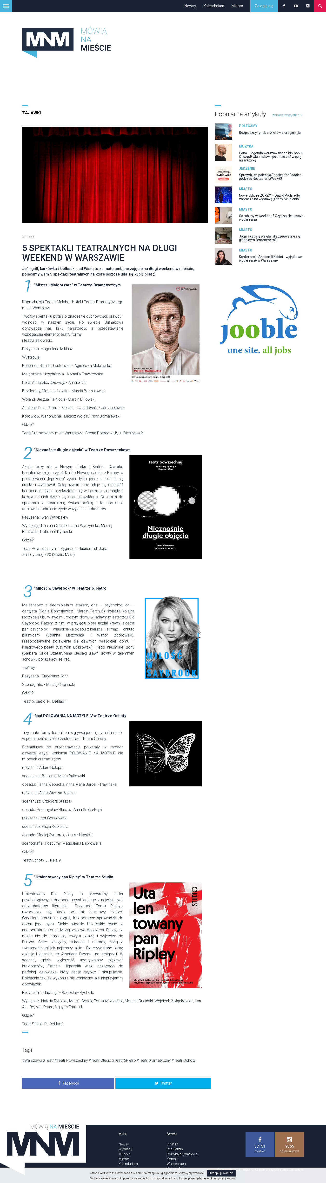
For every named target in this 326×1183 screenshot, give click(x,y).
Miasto (237, 6)
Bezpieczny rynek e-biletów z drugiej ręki (270, 133)
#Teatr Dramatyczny (154, 1060)
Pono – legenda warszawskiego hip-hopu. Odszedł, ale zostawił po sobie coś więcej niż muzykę (270, 156)
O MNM (172, 1144)
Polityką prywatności (191, 1173)
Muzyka (246, 146)
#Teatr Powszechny (71, 1060)
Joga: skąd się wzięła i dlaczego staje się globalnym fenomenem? (269, 238)
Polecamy (248, 126)
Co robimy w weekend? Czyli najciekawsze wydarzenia (271, 217)
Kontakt (173, 1159)
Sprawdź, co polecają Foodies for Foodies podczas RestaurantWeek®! (270, 176)
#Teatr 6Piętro (124, 1060)
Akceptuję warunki (221, 1173)
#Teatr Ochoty (184, 1060)
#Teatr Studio (100, 1060)
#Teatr (48, 1060)
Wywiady (125, 1149)
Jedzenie (247, 168)
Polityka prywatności (182, 1154)
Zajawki (31, 112)
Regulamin (175, 1149)
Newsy (190, 6)
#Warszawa (32, 1060)
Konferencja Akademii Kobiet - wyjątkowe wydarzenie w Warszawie (270, 258)
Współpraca (176, 1164)
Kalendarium (213, 6)
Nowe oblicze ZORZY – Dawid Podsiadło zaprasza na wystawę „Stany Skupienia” (269, 197)
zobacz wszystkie (287, 115)
